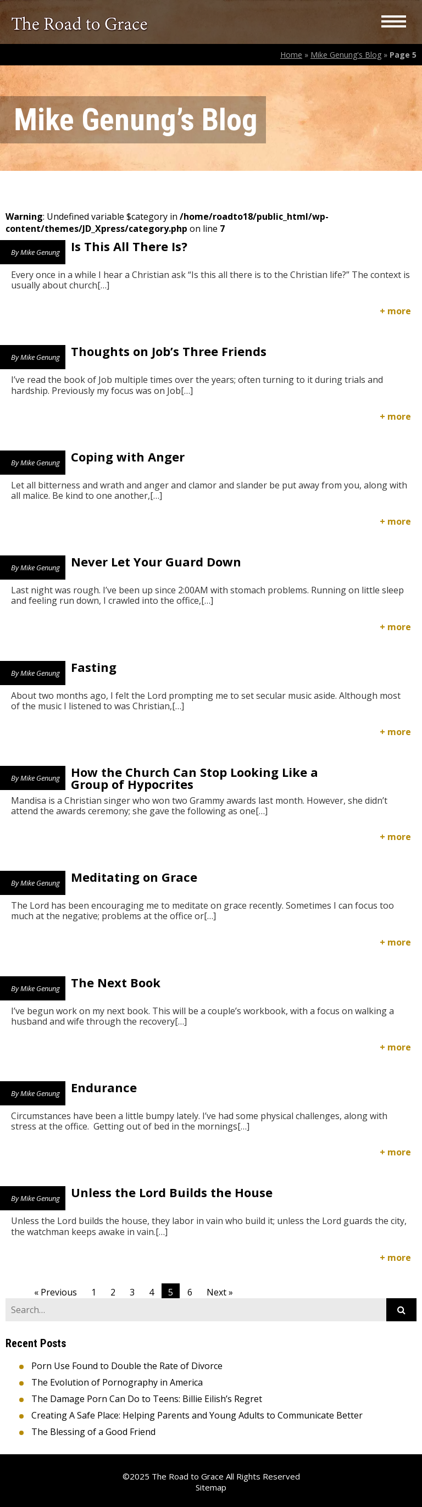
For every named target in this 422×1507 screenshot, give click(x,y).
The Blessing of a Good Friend (93, 1432)
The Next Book (115, 982)
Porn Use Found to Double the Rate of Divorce (127, 1366)
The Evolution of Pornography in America (117, 1382)
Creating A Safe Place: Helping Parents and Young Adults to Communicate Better (197, 1415)
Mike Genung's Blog (345, 54)
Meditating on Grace (134, 877)
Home (291, 54)
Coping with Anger (128, 456)
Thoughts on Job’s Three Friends (168, 351)
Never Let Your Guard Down (156, 561)
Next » (220, 1292)
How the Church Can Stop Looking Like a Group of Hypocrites (194, 778)
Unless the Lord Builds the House (172, 1192)
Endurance (104, 1087)
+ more (395, 311)
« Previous (55, 1292)
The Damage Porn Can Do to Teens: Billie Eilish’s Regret (146, 1399)
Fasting (93, 667)
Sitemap (211, 1487)
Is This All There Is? (129, 246)
